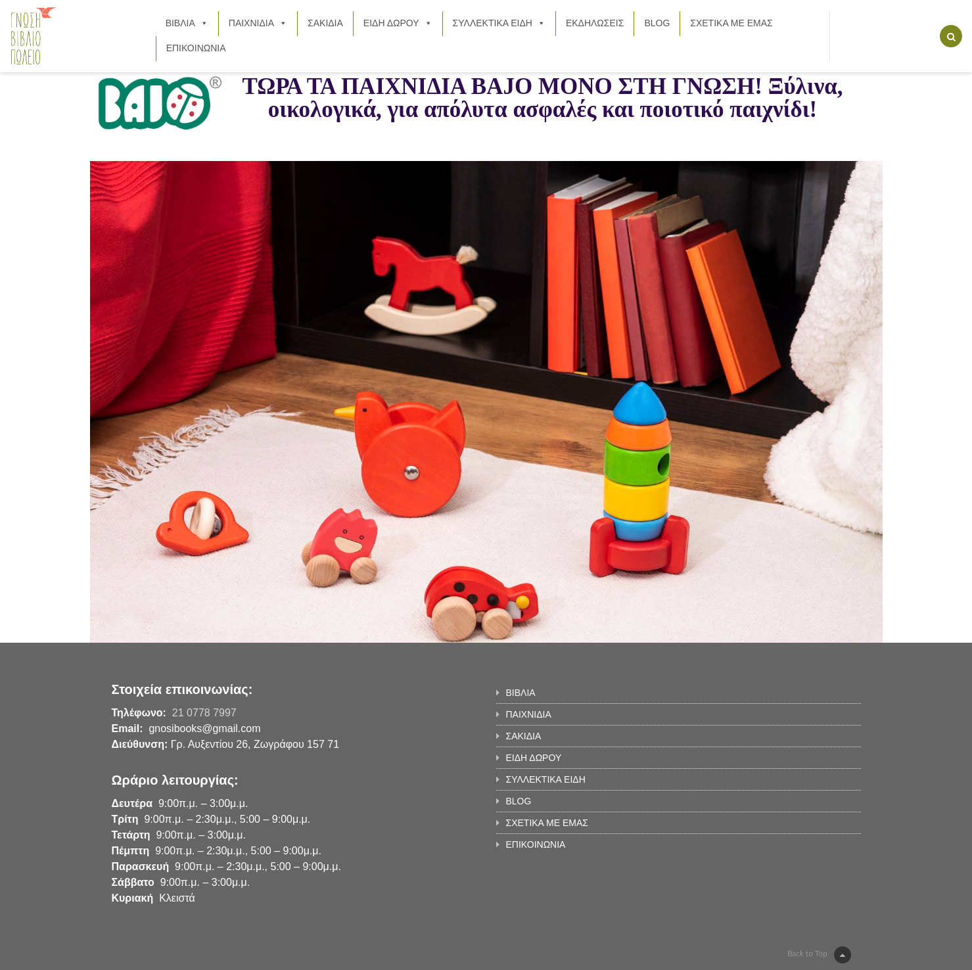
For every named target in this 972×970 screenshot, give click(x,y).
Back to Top (818, 954)
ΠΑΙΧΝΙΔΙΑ (258, 23)
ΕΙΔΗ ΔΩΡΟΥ (397, 23)
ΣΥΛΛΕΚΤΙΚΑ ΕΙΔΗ (499, 23)
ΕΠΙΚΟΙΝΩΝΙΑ (196, 48)
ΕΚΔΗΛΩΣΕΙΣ (595, 23)
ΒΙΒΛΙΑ (187, 23)
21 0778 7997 (204, 712)
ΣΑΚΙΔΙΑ (325, 23)
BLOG (657, 23)
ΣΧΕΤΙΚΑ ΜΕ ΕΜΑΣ (731, 23)
